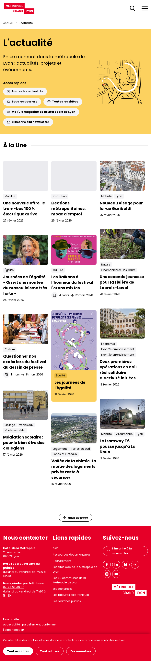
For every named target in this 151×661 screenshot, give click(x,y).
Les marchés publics (67, 601)
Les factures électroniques (71, 595)
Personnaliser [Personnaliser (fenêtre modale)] (80, 651)
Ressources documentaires (71, 555)
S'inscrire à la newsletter (28, 122)
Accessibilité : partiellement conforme (29, 624)
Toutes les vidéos (62, 101)
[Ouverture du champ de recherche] (132, 8)
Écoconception (13, 630)
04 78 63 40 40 (13, 587)
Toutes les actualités (25, 91)
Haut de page (75, 518)
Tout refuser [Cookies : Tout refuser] (49, 651)
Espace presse (63, 589)
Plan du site (11, 619)
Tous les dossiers (22, 101)
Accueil (8, 23)
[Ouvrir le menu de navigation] (145, 8)
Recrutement (62, 561)
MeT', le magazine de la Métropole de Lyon (41, 112)
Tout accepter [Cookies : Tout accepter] (18, 651)
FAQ (55, 548)
